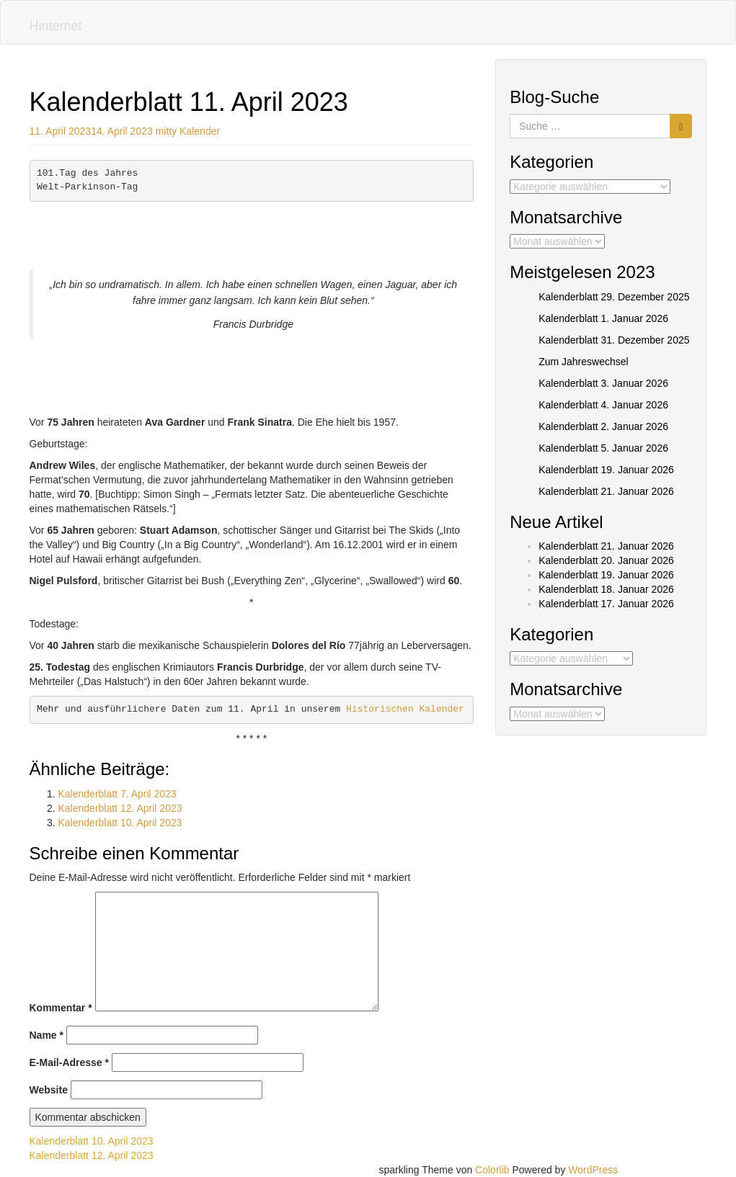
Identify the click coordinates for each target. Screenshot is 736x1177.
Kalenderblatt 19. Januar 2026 (606, 469)
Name (46, 1035)
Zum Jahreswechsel (583, 361)
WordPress (593, 1170)
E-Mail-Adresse (70, 1062)
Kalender (199, 131)
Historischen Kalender (405, 709)
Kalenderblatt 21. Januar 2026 (606, 491)
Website (49, 1090)
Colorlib (492, 1170)
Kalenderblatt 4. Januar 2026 (603, 405)
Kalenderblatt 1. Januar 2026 (603, 318)
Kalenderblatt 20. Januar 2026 (606, 560)
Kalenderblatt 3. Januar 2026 (603, 383)
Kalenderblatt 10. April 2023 (120, 822)
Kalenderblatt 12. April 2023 (120, 808)
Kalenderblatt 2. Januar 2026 (603, 426)
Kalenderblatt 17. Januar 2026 (606, 603)
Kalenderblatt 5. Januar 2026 (603, 448)
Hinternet (56, 26)
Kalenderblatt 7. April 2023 (117, 794)
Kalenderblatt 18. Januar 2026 (606, 589)
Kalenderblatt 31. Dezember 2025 (613, 340)
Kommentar (61, 1007)
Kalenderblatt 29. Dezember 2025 (613, 297)
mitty (166, 131)
